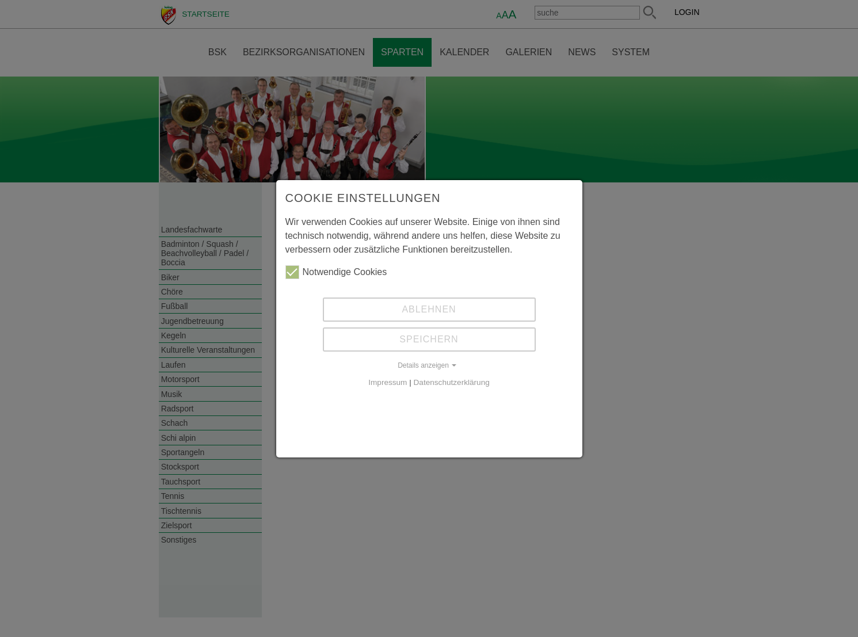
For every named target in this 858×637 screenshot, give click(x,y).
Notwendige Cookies (336, 272)
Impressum (387, 382)
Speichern (428, 339)
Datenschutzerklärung (452, 382)
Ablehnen (429, 309)
